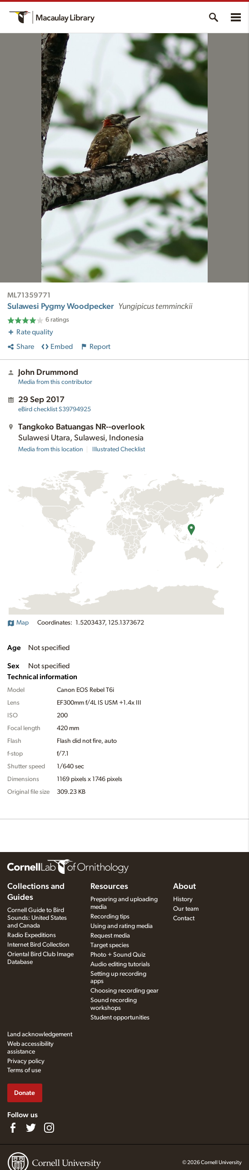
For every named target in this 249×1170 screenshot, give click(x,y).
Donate (24, 1092)
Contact (183, 918)
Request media (110, 936)
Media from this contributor (55, 382)
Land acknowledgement (39, 1034)
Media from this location (50, 449)
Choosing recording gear (124, 991)
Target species (109, 945)
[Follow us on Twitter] (30, 1127)
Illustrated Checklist (118, 449)
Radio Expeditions (31, 935)
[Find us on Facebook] (12, 1127)
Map (18, 623)
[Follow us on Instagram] (49, 1127)
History (183, 899)
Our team (186, 909)
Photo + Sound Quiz (117, 955)
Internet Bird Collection (38, 945)
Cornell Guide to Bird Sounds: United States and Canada (37, 918)
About (184, 887)
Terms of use (24, 1070)
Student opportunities (119, 1017)
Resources (109, 887)
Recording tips (109, 916)
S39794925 (54, 409)
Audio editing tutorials (120, 964)
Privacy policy (26, 1061)
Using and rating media (121, 926)
